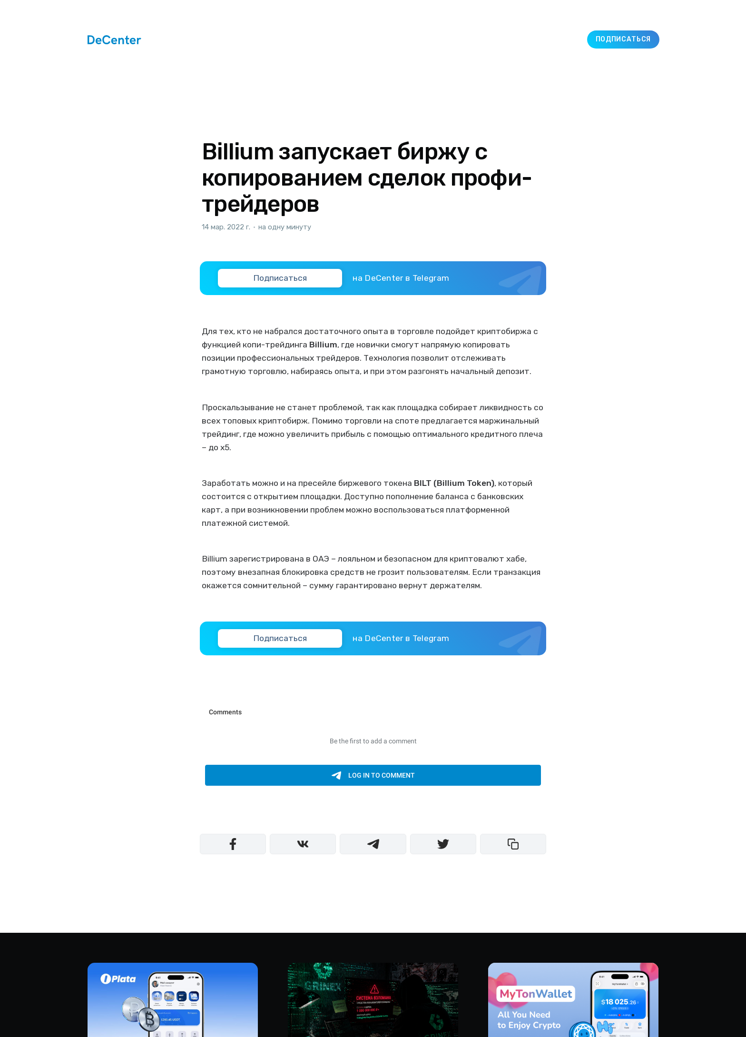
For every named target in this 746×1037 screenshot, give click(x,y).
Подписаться (623, 39)
